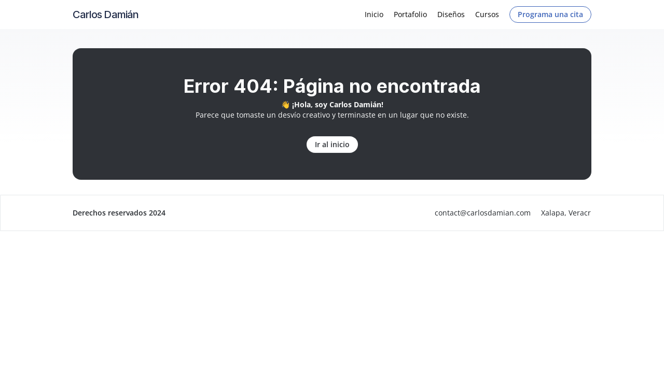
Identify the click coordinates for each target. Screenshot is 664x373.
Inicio (374, 14)
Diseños (451, 14)
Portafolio (410, 14)
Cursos (487, 14)
